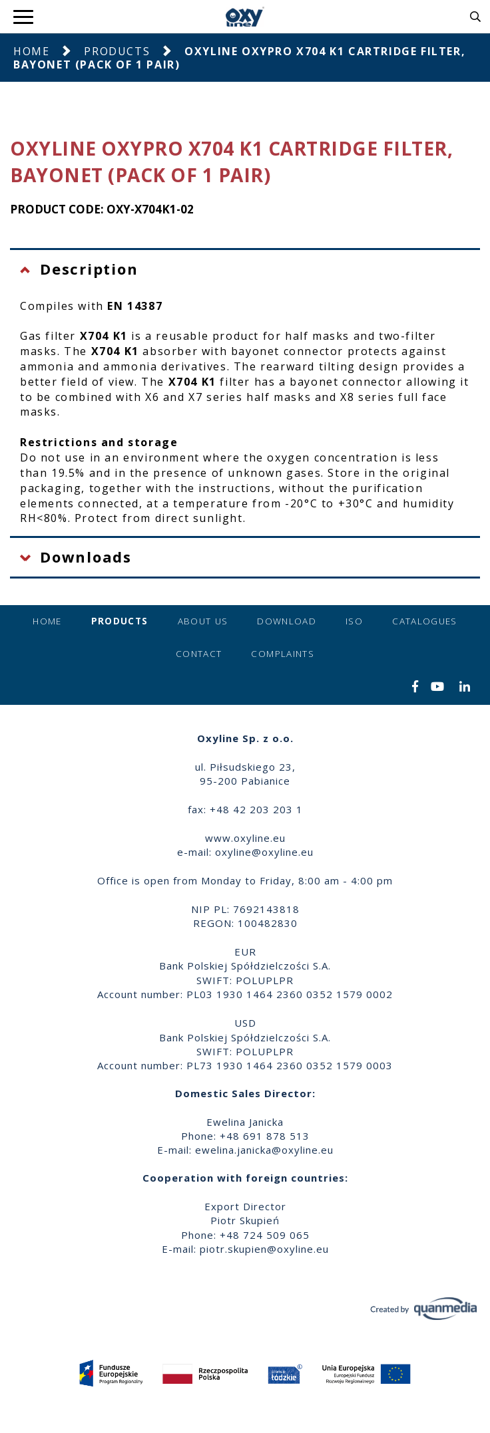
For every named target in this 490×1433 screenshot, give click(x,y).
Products (117, 51)
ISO (354, 621)
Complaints (282, 654)
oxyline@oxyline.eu (264, 851)
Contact (199, 654)
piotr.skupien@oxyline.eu (264, 1248)
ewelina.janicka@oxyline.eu (264, 1149)
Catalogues (424, 621)
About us (203, 621)
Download (286, 621)
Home (31, 51)
